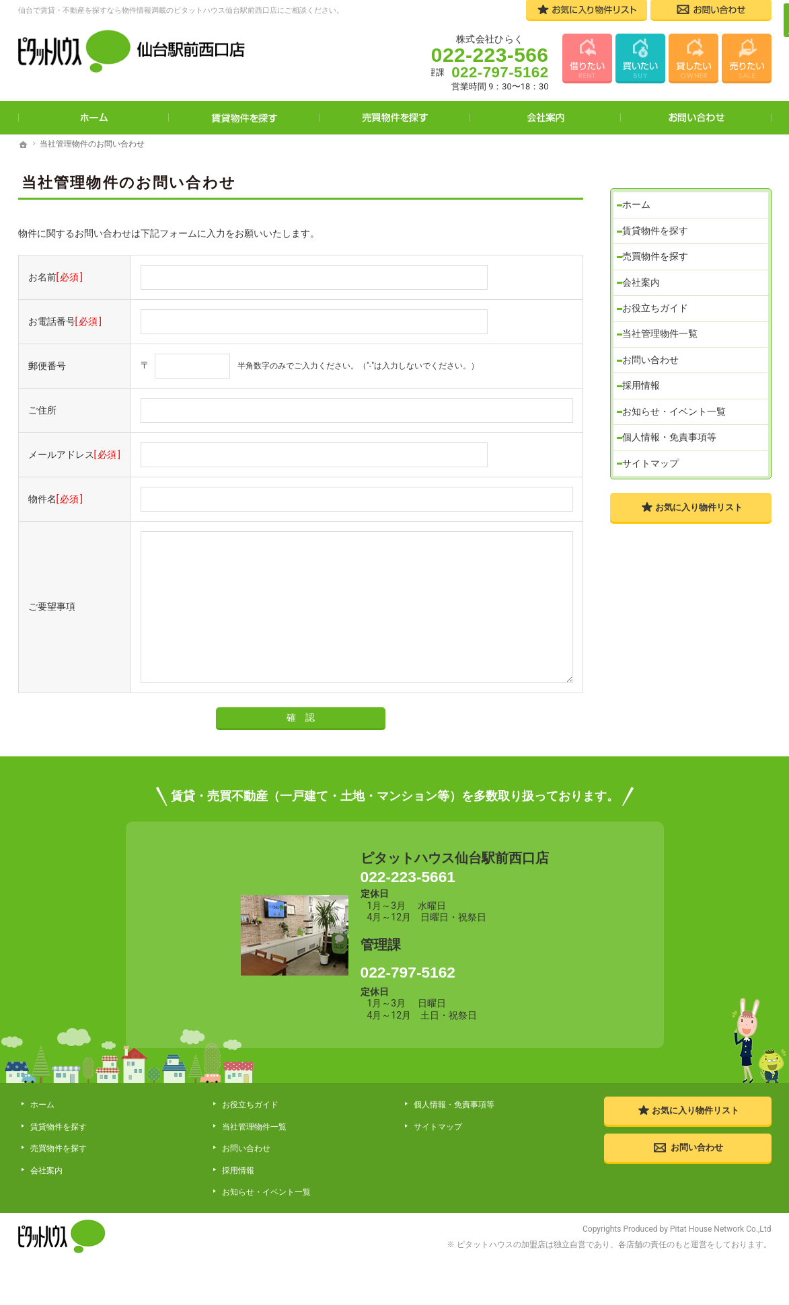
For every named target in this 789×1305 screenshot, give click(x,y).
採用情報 (644, 377)
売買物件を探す (658, 240)
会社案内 (644, 267)
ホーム (640, 185)
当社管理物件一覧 (663, 322)
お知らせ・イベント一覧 (677, 405)
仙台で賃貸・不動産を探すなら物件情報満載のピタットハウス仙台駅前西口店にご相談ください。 (181, 10)
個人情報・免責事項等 (673, 433)
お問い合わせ (654, 350)
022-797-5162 (454, 992)
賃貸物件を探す (658, 212)
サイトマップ (654, 459)
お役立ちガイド (658, 295)
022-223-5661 (454, 886)
